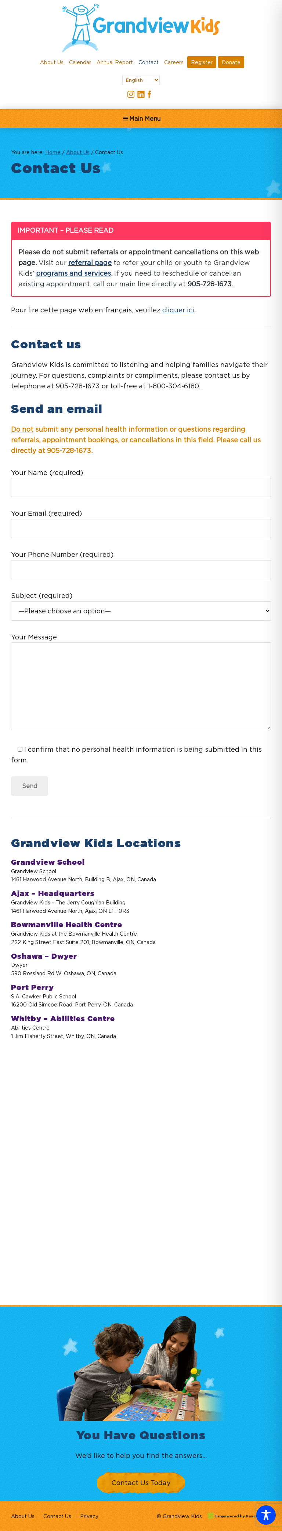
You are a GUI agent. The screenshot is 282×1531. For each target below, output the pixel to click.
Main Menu (144, 118)
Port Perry (32, 987)
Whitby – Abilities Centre (63, 1019)
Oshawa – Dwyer (44, 956)
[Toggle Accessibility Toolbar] (266, 1515)
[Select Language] (141, 80)
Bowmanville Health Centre (66, 925)
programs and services (73, 273)
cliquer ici (178, 309)
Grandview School (48, 862)
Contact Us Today (141, 1482)
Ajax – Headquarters (53, 893)
